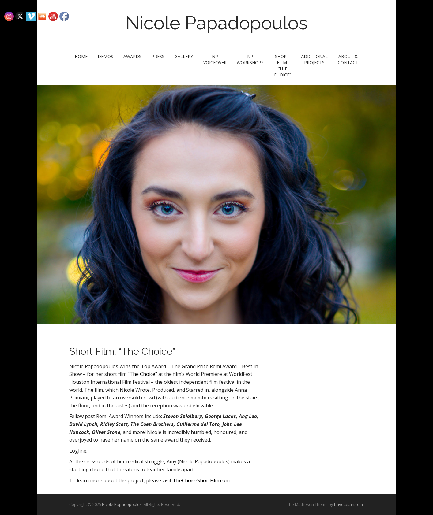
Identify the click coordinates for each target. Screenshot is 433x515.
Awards (132, 56)
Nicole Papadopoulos (216, 23)
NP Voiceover (215, 59)
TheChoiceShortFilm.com (201, 480)
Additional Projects (314, 59)
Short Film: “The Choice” (282, 66)
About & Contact (348, 59)
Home (81, 56)
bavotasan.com (348, 504)
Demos (105, 56)
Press (158, 56)
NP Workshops (250, 59)
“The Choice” (142, 374)
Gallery (184, 56)
